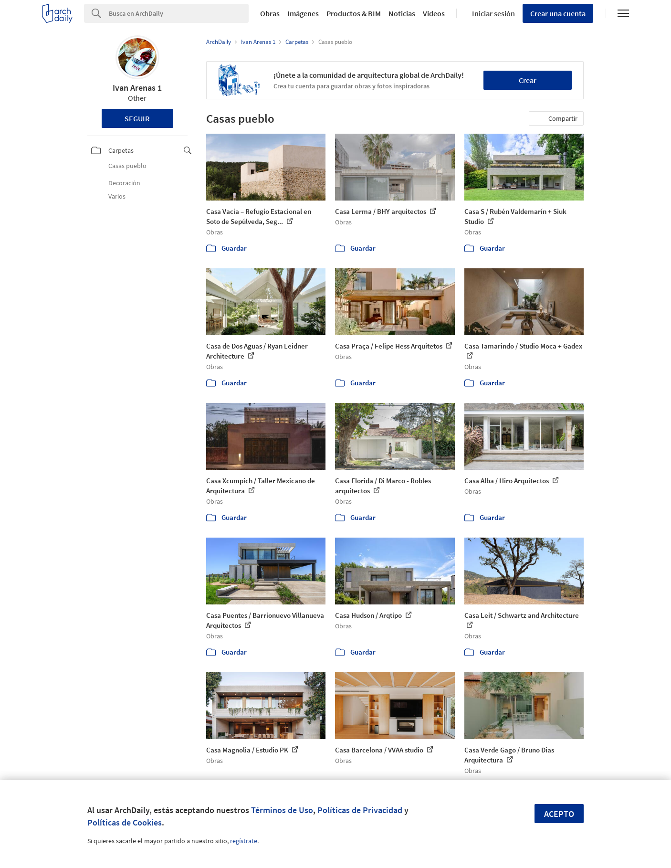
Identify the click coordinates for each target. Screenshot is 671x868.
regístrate (243, 840)
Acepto (559, 813)
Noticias (401, 13)
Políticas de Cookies (124, 822)
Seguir (137, 118)
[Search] (179, 13)
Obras (270, 13)
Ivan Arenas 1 (137, 87)
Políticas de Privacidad (359, 809)
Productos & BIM (353, 13)
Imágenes (303, 13)
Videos (434, 13)
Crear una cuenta (558, 13)
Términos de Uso (282, 809)
